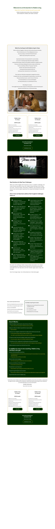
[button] (17, 135)
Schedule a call (27, 148)
